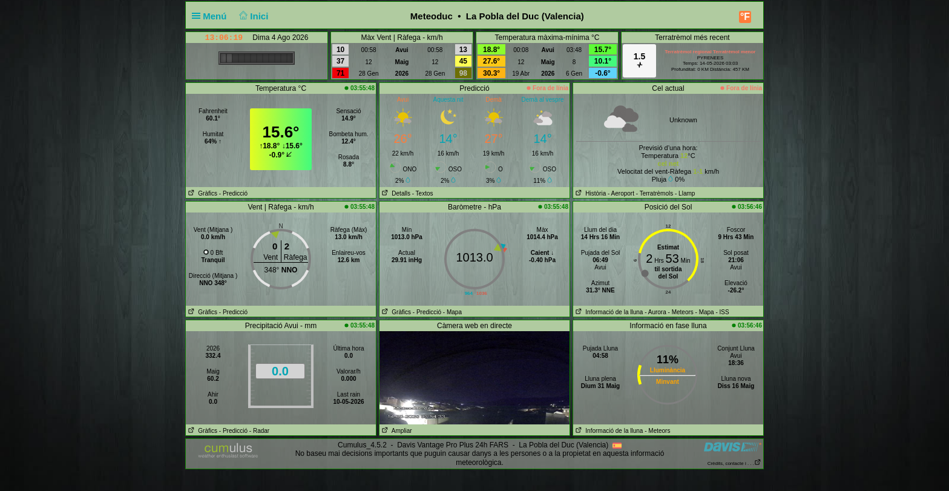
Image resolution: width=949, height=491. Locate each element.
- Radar (259, 430)
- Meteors (681, 312)
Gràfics (201, 193)
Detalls (394, 193)
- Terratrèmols (655, 193)
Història (589, 193)
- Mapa (452, 312)
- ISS (722, 312)
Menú (212, 16)
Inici (253, 16)
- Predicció (233, 193)
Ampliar (395, 430)
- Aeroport (621, 193)
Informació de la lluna (608, 312)
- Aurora (655, 312)
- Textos (422, 193)
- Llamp (685, 193)
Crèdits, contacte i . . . (734, 463)
